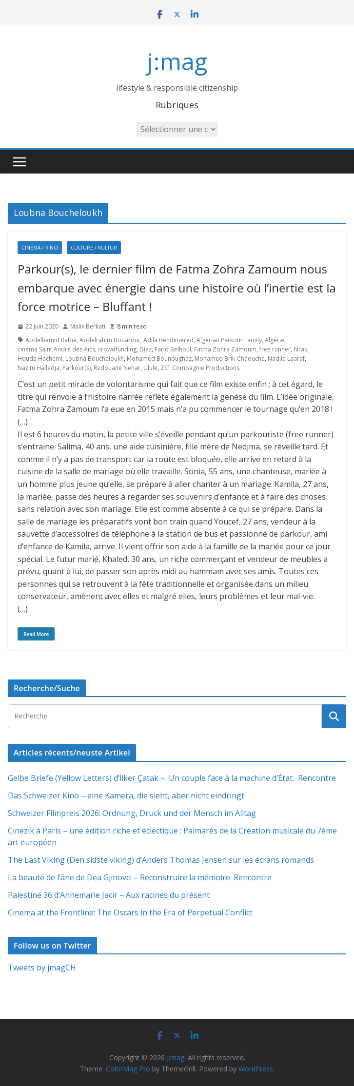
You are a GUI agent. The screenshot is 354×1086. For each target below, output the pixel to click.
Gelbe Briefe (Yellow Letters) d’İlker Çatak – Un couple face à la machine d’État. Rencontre (172, 778)
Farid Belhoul (173, 349)
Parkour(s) (76, 368)
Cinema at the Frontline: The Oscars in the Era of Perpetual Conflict (130, 912)
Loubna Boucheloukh (94, 358)
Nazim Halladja (38, 368)
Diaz (145, 349)
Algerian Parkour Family (229, 340)
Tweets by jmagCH (42, 967)
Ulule (150, 368)
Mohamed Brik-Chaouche (230, 358)
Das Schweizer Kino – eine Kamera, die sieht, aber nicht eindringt (126, 795)
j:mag (177, 61)
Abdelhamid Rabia (51, 340)
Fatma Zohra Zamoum (225, 349)
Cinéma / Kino (39, 247)
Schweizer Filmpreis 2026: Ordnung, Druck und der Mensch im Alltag (132, 813)
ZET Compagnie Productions (199, 368)
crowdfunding (117, 349)
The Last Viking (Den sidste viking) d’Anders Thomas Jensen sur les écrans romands (161, 859)
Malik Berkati (87, 326)
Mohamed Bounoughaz (159, 358)
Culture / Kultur (94, 247)
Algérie (274, 340)
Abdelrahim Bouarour (109, 340)
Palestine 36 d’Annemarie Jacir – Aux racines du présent (109, 895)
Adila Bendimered (168, 340)
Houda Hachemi (40, 358)
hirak (300, 349)
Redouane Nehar (117, 368)
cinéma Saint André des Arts (56, 349)
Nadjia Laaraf (286, 358)
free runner (275, 349)
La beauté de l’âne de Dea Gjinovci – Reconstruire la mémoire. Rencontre (140, 877)
